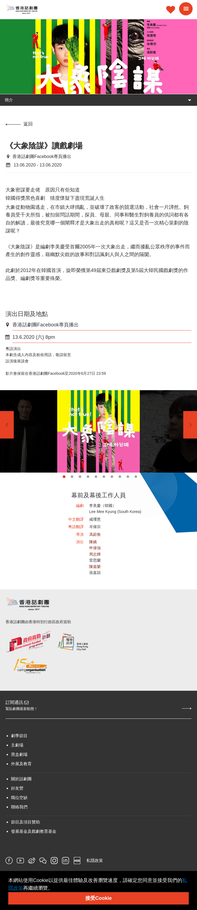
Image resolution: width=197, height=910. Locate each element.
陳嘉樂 (95, 566)
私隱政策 (94, 860)
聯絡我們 (19, 806)
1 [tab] (64, 476)
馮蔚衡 (95, 534)
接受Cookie (98, 898)
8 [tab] (120, 476)
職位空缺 (19, 797)
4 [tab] (88, 476)
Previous (7, 425)
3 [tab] (80, 476)
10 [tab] (136, 476)
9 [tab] (128, 476)
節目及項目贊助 (25, 822)
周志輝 (95, 554)
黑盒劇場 (19, 754)
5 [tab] (96, 476)
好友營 (17, 788)
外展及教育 (21, 763)
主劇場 (17, 745)
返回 (19, 124)
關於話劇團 (21, 778)
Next (190, 425)
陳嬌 (93, 542)
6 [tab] (104, 476)
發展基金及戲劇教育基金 (33, 831)
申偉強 (95, 548)
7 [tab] (112, 476)
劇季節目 (19, 735)
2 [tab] (72, 476)
